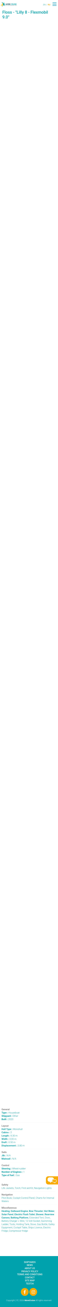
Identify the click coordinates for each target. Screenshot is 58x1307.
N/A (6, 1155)
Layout (5, 1125)
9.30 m (10, 1135)
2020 (7, 1119)
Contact (30, 1277)
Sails (4, 1152)
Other (10, 1116)
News (30, 1265)
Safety (5, 1184)
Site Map (30, 1280)
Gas (11, 1175)
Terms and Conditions (29, 1274)
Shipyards (30, 1262)
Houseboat (11, 1112)
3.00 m (9, 1139)
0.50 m (8, 1142)
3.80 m (13, 1145)
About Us (30, 1268)
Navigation (7, 1194)
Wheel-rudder (14, 1168)
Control (5, 1165)
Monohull (12, 1129)
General (6, 1109)
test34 (30, 1283)
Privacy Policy (29, 1271)
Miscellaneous (9, 1207)
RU (49, 5)
